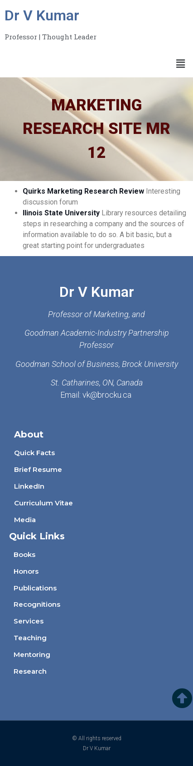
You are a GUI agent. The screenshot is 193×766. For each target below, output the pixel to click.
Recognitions (37, 604)
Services (28, 621)
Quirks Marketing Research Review (83, 191)
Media (25, 519)
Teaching (30, 637)
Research (30, 671)
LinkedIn (29, 486)
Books (24, 554)
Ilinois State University (61, 213)
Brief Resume (38, 469)
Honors (26, 571)
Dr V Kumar (42, 15)
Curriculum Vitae (43, 503)
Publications (35, 588)
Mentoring (32, 654)
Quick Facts (34, 452)
